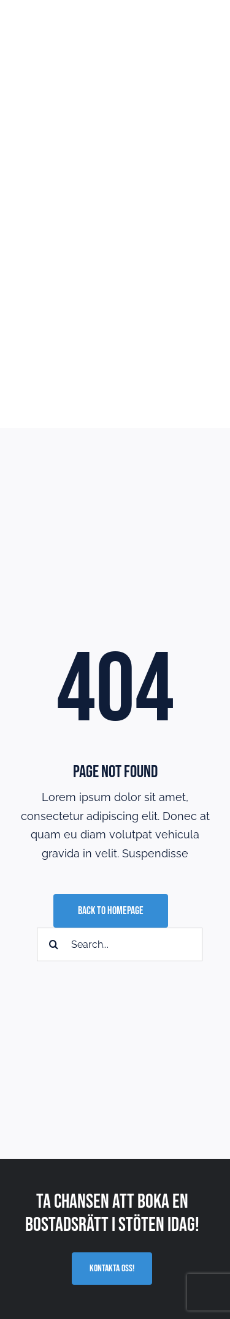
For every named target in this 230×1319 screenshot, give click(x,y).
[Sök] (54, 944)
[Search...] (119, 944)
